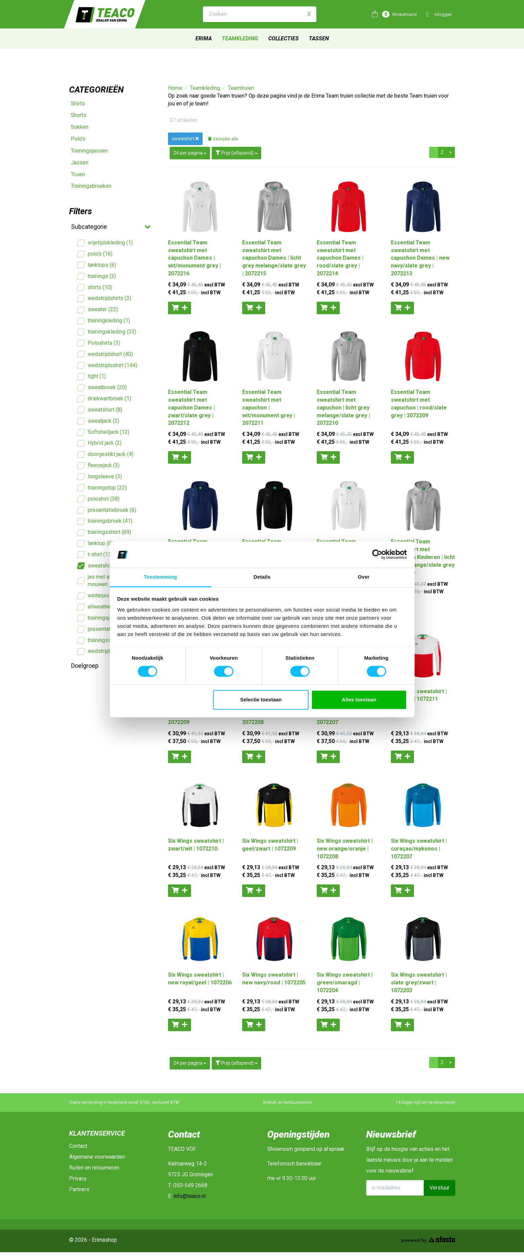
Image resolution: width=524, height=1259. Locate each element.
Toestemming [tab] (160, 577)
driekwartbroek (104, 399)
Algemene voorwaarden (97, 1157)
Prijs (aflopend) (236, 153)
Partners (79, 1189)
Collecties (283, 38)
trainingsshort (104, 532)
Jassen (79, 162)
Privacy (78, 1178)
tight (92, 376)
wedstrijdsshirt (107, 365)
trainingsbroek (105, 521)
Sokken (79, 127)
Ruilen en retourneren (94, 1167)
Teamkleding (240, 38)
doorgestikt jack (105, 454)
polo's (95, 254)
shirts (95, 288)
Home (175, 88)
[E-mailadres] (395, 1188)
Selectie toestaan (261, 699)
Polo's (78, 139)
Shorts (78, 115)
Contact (78, 1146)
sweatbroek (102, 388)
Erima (203, 38)
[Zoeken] (309, 14)
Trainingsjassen (89, 150)
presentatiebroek (107, 510)
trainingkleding (104, 321)
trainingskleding (107, 332)
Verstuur (439, 1187)
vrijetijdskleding (105, 243)
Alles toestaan (359, 699)
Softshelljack (103, 432)
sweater (98, 310)
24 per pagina (189, 153)
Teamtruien (241, 88)
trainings (97, 276)
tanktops (97, 265)
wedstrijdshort (105, 354)
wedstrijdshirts (104, 298)
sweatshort (100, 410)
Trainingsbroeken (91, 186)
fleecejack (99, 465)
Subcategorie (110, 227)
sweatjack (98, 421)
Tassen (319, 38)
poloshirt (99, 499)
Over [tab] (364, 577)
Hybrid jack (100, 443)
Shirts (78, 103)
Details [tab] (262, 577)
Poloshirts (99, 343)
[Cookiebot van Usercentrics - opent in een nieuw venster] (377, 554)
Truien (78, 174)
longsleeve (100, 477)
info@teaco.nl (189, 1196)
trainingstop (102, 488)
